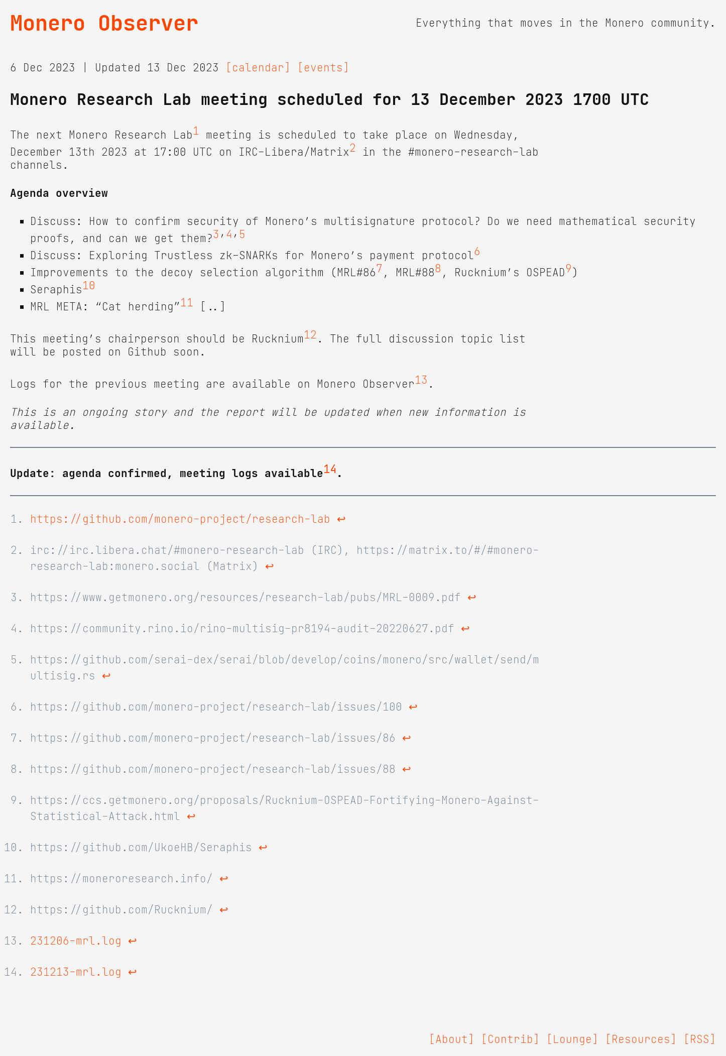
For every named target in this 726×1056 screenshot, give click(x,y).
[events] (323, 67)
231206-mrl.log (76, 941)
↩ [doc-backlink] (341, 519)
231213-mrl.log (76, 972)
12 (310, 334)
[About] (451, 1039)
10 (88, 285)
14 (329, 469)
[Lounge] (572, 1039)
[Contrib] (510, 1039)
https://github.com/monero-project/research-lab (180, 519)
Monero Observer (104, 23)
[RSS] (699, 1039)
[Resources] (641, 1039)
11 (186, 302)
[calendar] (258, 67)
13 (421, 380)
